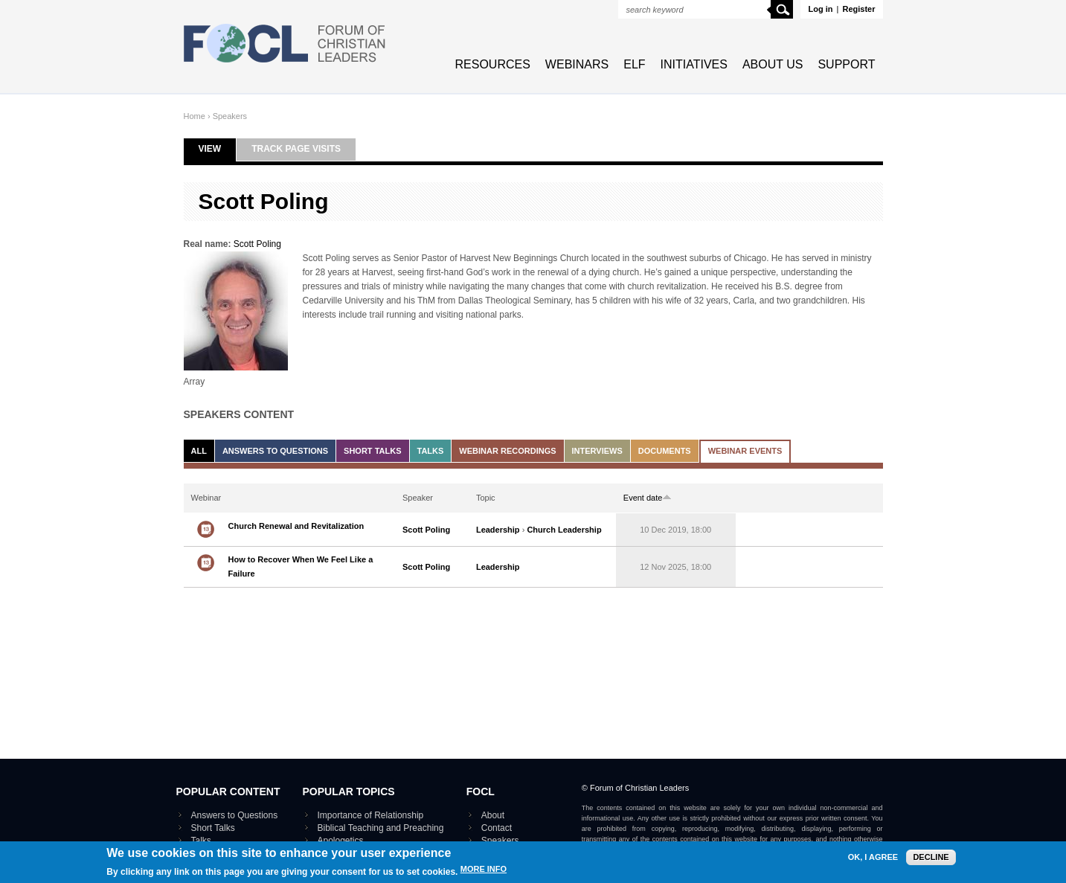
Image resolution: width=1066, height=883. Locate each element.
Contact (496, 828)
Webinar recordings (507, 450)
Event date (647, 497)
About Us (772, 64)
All (199, 450)
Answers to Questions (275, 450)
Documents (664, 450)
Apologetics (341, 840)
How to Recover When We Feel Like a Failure (300, 566)
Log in (820, 8)
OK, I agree (873, 859)
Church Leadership (564, 529)
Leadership (498, 529)
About (492, 815)
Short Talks (372, 450)
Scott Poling (257, 244)
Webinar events (745, 450)
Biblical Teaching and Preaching (381, 828)
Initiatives (694, 64)
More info (483, 871)
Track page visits (296, 149)
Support (846, 64)
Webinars (577, 64)
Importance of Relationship (371, 815)
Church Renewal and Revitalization (296, 525)
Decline (930, 859)
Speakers (230, 116)
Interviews (597, 450)
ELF (634, 64)
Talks (430, 450)
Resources (492, 64)
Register (858, 8)
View (218, 149)
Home (194, 116)
